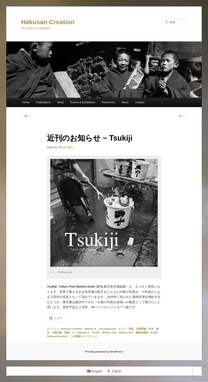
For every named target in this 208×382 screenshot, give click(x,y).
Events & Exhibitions (82, 102)
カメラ (122, 328)
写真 (130, 328)
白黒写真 (57, 332)
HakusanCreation (57, 336)
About (124, 102)
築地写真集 (142, 332)
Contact (140, 102)
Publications (43, 102)
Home (26, 102)
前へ (25, 116)
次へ (183, 116)
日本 (151, 328)
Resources (108, 102)
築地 (67, 332)
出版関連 (141, 328)
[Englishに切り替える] (94, 371)
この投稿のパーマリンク (83, 336)
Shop (60, 102)
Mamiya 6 (90, 328)
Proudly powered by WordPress (104, 351)
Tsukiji (96, 332)
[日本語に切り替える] (114, 371)
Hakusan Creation (48, 22)
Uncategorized (107, 328)
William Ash (109, 332)
